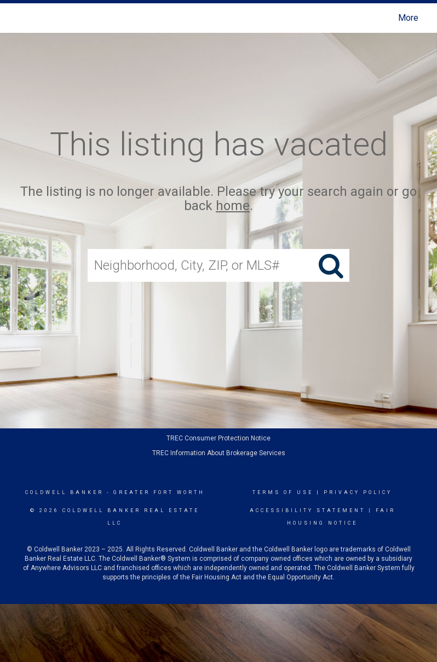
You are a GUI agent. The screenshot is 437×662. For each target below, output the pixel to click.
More (408, 18)
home (233, 206)
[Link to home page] (19, 18)
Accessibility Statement (307, 510)
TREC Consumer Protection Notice (218, 438)
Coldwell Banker (64, 492)
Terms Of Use (282, 492)
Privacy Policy (358, 492)
